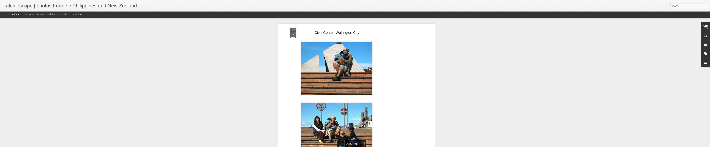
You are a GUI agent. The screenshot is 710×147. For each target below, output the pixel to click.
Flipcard (16, 14)
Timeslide (76, 14)
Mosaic (41, 14)
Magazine (29, 14)
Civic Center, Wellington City (337, 32)
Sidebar (51, 14)
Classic (6, 14)
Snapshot (63, 14)
